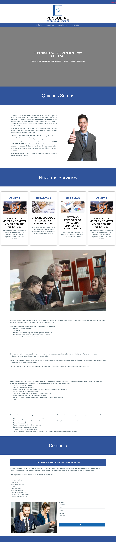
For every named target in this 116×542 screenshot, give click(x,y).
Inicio (33, 25)
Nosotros (47, 25)
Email (60, 508)
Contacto (80, 25)
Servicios (64, 25)
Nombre (61, 502)
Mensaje (61, 513)
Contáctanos (112, 2)
